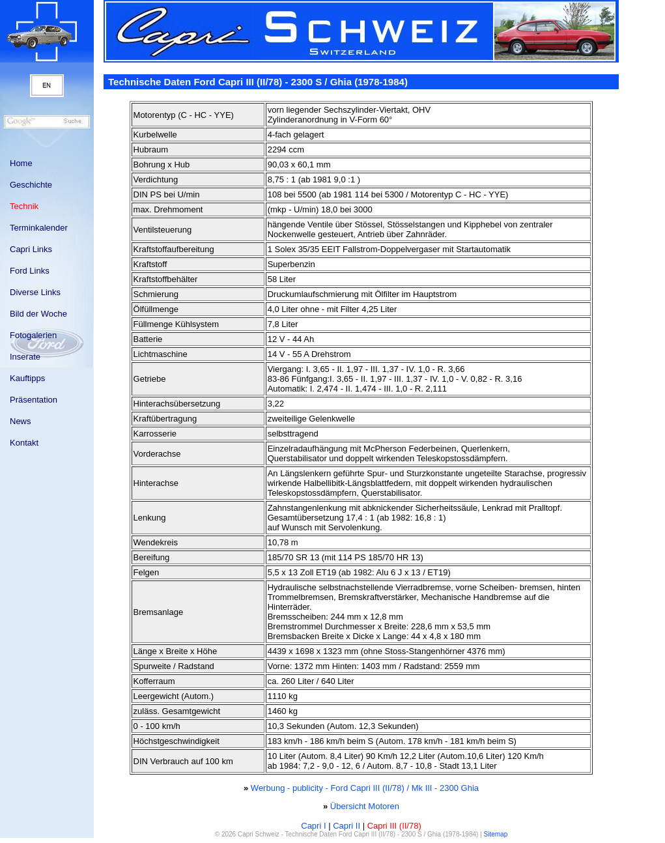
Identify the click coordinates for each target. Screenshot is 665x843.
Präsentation (33, 400)
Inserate (25, 357)
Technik (24, 206)
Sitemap (496, 834)
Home (21, 163)
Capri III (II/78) (394, 826)
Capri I (313, 826)
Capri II (346, 826)
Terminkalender (39, 228)
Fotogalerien (33, 335)
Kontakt (24, 443)
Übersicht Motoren (364, 806)
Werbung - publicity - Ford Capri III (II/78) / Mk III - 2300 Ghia (365, 788)
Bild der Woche (38, 314)
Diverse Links (35, 292)
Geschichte (31, 185)
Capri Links (31, 249)
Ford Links (30, 271)
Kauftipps (27, 378)
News (20, 421)
